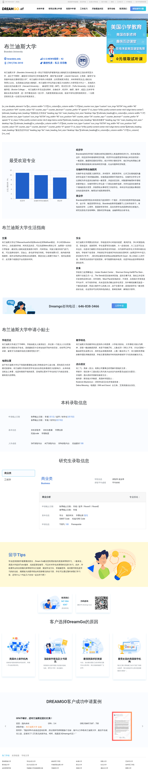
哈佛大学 (79, 761)
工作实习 (120, 2)
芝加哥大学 (129, 761)
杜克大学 (104, 765)
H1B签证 (129, 2)
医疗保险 (104, 2)
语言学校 (83, 2)
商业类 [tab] (7, 473)
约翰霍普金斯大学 (57, 765)
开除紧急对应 (97, 9)
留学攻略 (111, 9)
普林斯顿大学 (6, 761)
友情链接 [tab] (15, 755)
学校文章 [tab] (25, 755)
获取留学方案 (138, 9)
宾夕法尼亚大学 (32, 765)
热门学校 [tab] (6, 755)
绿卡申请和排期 (141, 2)
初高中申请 (71, 9)
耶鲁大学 (104, 761)
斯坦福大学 (5, 765)
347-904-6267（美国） (12, 2)
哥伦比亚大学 (31, 761)
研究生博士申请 (55, 9)
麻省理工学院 (55, 761)
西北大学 (79, 765)
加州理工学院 (129, 765)
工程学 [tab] (7, 479)
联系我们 (123, 9)
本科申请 (40, 9)
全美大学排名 (93, 2)
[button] (14, 726)
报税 (112, 2)
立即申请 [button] (119, 305)
